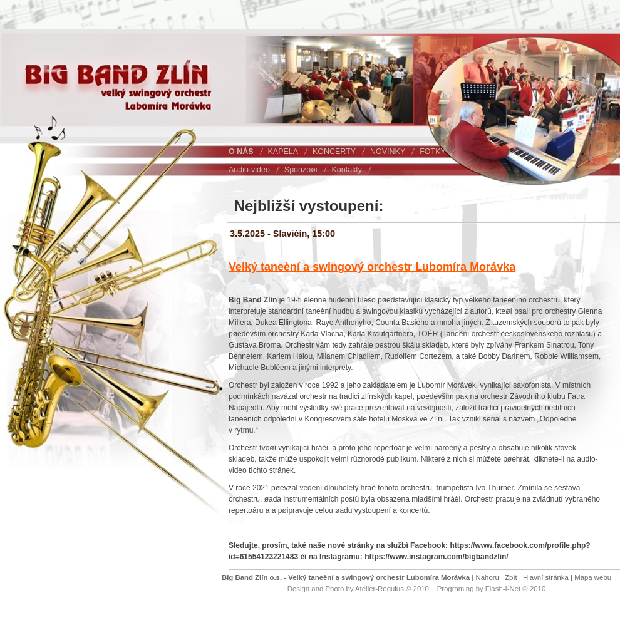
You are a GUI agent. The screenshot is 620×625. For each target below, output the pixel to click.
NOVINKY (387, 151)
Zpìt (511, 577)
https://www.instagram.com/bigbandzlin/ (436, 556)
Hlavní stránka (546, 577)
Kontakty (347, 169)
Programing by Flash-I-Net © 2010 (491, 588)
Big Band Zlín (48, 58)
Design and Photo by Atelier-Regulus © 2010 (358, 588)
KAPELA (283, 151)
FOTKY (433, 151)
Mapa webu (592, 577)
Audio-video (249, 169)
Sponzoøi (301, 169)
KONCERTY (334, 151)
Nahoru (487, 577)
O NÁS (241, 151)
